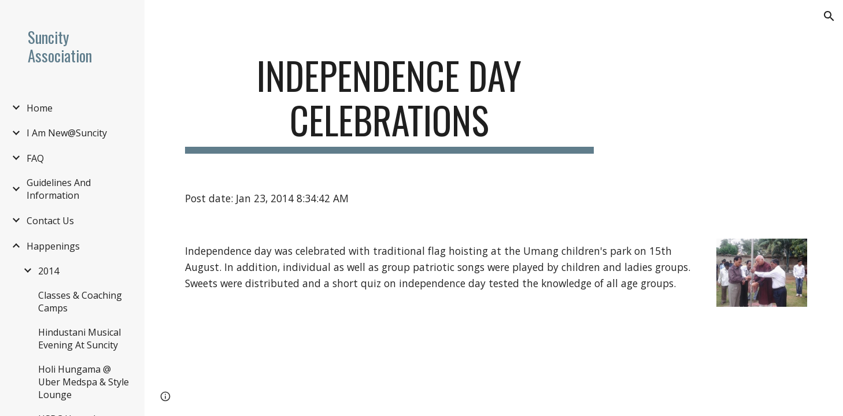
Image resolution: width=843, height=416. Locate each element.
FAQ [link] (35, 158)
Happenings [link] (53, 246)
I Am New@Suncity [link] (67, 133)
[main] (389, 103)
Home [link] (40, 108)
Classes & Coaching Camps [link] (80, 301)
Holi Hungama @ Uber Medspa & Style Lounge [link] (83, 382)
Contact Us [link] (50, 220)
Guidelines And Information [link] (59, 189)
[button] (829, 16)
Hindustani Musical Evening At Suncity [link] (79, 338)
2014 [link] (48, 271)
